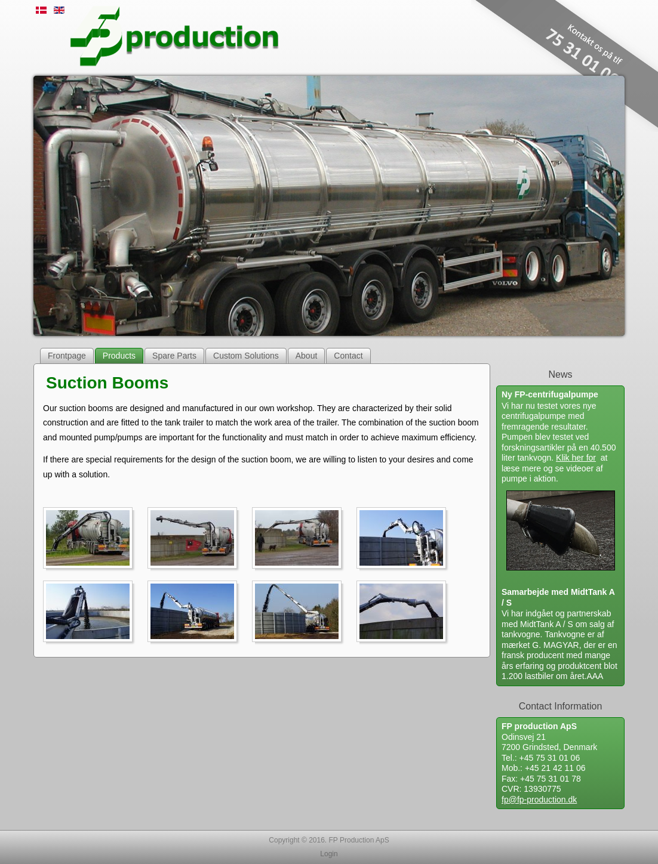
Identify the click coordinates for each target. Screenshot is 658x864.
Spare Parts (174, 355)
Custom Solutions (246, 355)
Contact (348, 355)
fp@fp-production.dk (539, 799)
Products (119, 355)
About (307, 355)
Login (328, 854)
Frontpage (67, 355)
